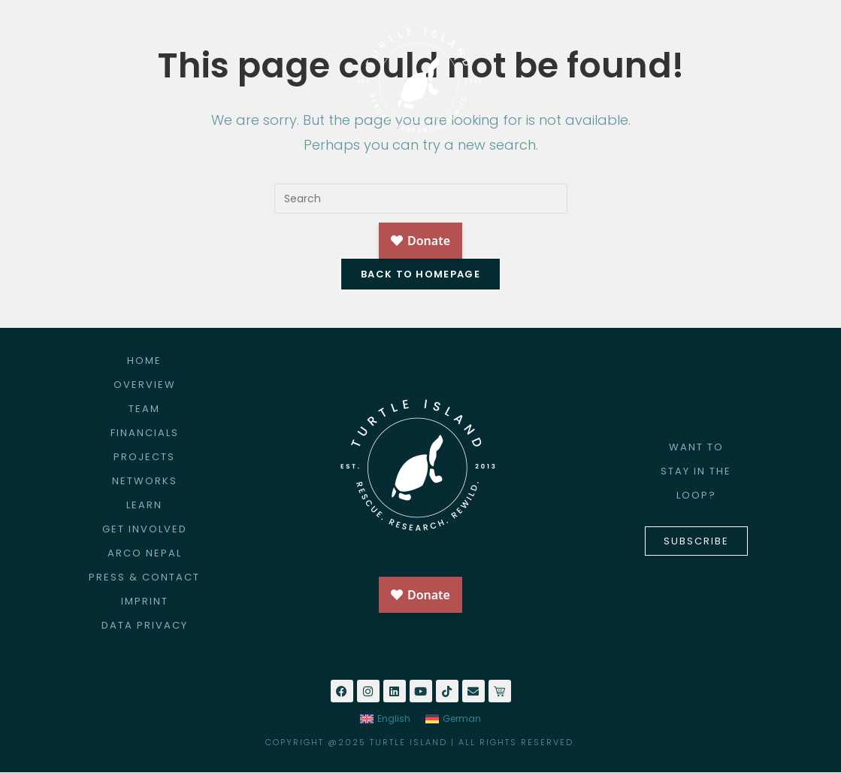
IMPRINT (144, 602)
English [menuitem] (393, 719)
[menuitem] (385, 720)
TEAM (144, 409)
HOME (112, 190)
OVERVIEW (144, 385)
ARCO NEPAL (520, 190)
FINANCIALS (144, 433)
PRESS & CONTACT (144, 578)
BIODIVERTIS (627, 190)
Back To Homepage (420, 275)
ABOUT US (198, 190)
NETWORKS (144, 481)
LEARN (144, 506)
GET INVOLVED (407, 190)
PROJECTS (299, 190)
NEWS (720, 190)
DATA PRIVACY (144, 626)
